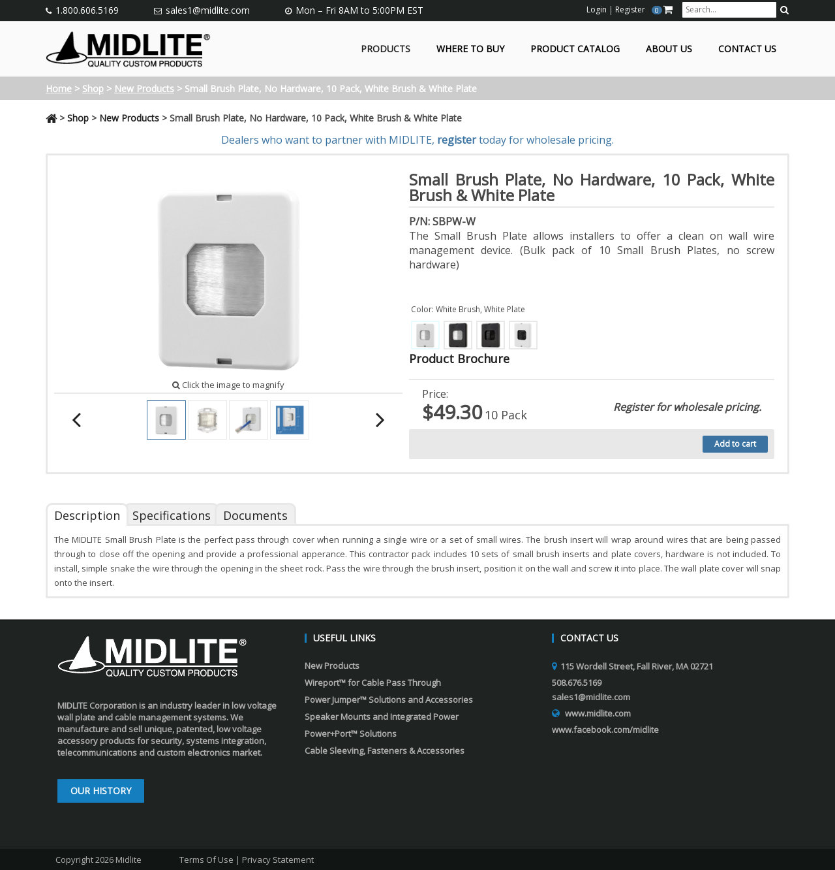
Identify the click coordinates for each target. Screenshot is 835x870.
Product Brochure (459, 358)
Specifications (171, 515)
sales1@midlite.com (208, 10)
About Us (669, 49)
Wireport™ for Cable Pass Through (373, 682)
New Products (144, 88)
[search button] (784, 10)
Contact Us (747, 49)
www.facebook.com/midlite (605, 729)
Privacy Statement (278, 859)
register (456, 140)
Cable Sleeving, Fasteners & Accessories (384, 750)
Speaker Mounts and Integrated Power (382, 716)
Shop (93, 88)
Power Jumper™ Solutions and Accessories (389, 699)
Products (385, 49)
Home (59, 88)
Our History (100, 790)
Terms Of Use (206, 859)
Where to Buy (470, 49)
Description (87, 515)
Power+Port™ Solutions (351, 733)
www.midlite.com (598, 713)
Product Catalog (575, 49)
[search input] (729, 10)
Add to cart (735, 443)
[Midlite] (128, 48)
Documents (255, 515)
